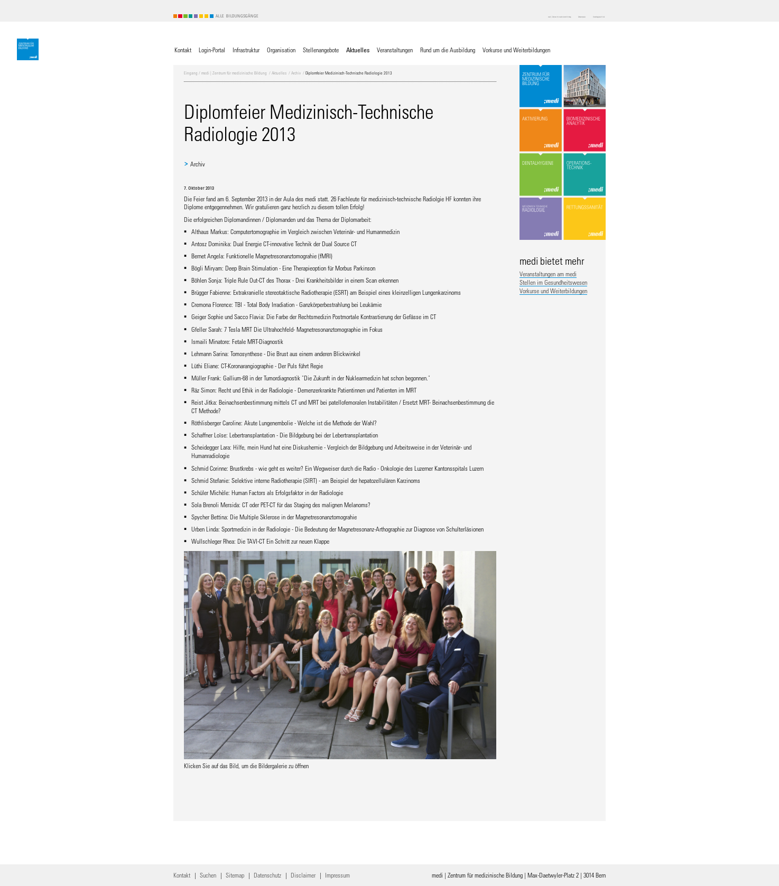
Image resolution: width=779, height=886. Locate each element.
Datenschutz (267, 875)
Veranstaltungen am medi (548, 273)
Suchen (208, 875)
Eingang (191, 73)
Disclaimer (303, 875)
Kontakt (181, 875)
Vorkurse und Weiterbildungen (553, 290)
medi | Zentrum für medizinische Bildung (234, 73)
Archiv (296, 73)
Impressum (337, 875)
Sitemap (235, 875)
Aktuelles (279, 73)
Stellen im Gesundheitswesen (553, 282)
